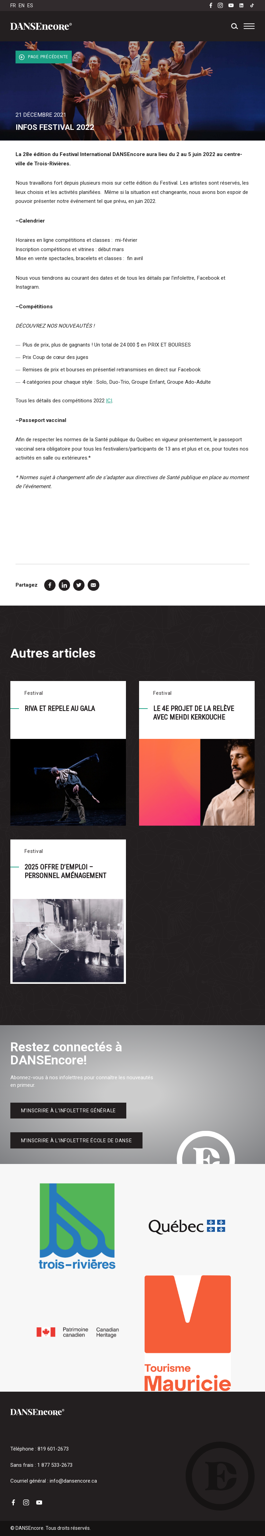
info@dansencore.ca (73, 1481)
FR (13, 5)
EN (21, 5)
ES (30, 5)
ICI (109, 401)
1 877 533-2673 (54, 1465)
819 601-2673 (53, 1449)
